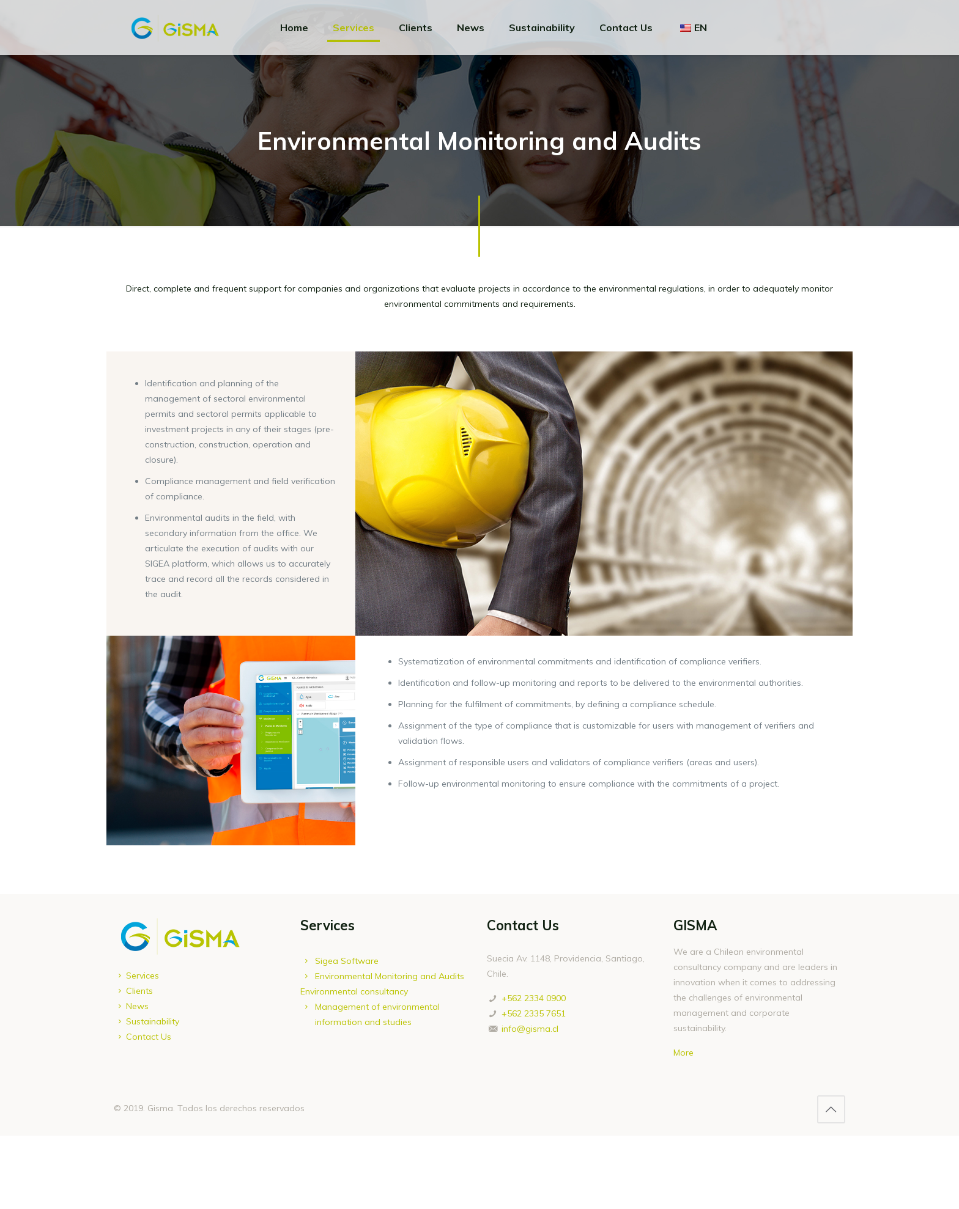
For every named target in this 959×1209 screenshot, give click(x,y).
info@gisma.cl (530, 1028)
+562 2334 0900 (534, 998)
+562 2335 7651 (534, 1013)
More (683, 1052)
